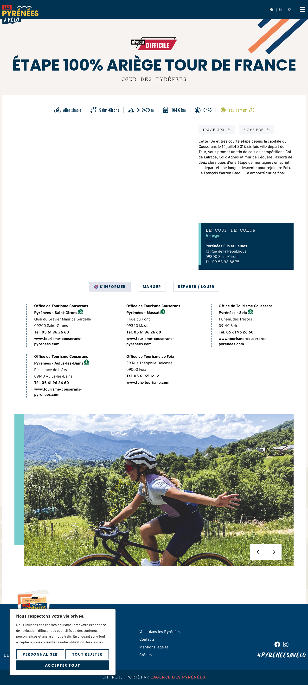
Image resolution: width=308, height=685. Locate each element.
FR (272, 10)
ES (289, 10)
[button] (258, 552)
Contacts (147, 639)
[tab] (110, 287)
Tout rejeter (87, 654)
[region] (63, 642)
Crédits (145, 655)
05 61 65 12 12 (146, 376)
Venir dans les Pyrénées (160, 632)
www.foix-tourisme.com (147, 382)
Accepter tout (62, 665)
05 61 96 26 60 (55, 332)
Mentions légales (154, 647)
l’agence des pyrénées (177, 677)
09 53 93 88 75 (225, 262)
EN (280, 10)
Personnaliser (40, 654)
